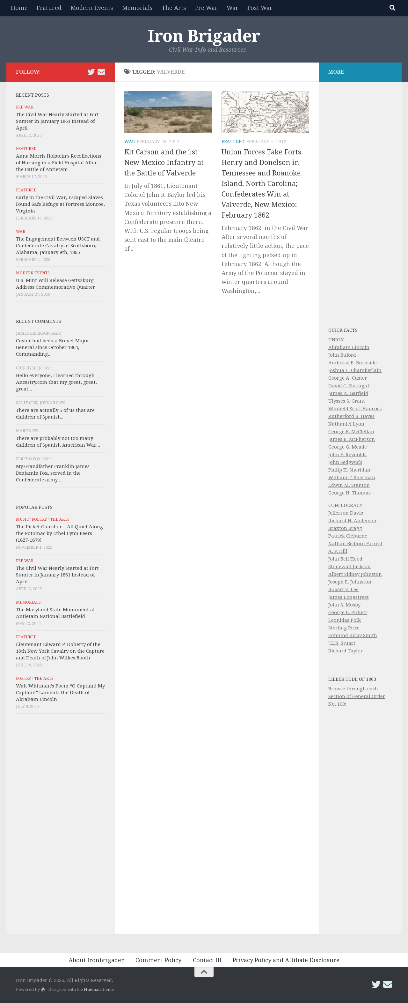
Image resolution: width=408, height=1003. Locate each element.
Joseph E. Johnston (349, 582)
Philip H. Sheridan (349, 470)
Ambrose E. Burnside (352, 363)
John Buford (342, 355)
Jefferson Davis (345, 513)
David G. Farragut (348, 386)
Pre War (206, 7)
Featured (49, 7)
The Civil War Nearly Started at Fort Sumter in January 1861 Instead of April (57, 121)
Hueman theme (99, 989)
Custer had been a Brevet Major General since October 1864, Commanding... (52, 347)
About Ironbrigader (96, 960)
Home (19, 7)
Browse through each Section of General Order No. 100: (356, 696)
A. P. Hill (337, 551)
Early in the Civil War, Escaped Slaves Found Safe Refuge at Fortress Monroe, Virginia (60, 204)
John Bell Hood (345, 559)
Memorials (137, 7)
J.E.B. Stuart (341, 643)
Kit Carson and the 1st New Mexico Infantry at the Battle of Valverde (164, 162)
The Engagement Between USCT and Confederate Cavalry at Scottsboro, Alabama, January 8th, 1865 (58, 245)
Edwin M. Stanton (349, 485)
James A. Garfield (348, 393)
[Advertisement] (60, 825)
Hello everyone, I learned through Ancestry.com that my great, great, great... (56, 382)
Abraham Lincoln (348, 347)
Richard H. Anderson (352, 521)
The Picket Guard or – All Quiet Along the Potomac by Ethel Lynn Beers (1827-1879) (59, 533)
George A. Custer (347, 378)
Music (22, 519)
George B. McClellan (351, 432)
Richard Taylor (345, 651)
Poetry (39, 519)
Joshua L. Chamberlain (355, 370)
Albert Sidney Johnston (355, 574)
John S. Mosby (344, 605)
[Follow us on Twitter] (91, 72)
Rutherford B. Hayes (351, 416)
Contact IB (207, 960)
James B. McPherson (351, 439)
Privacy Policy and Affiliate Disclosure (286, 960)
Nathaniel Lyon (346, 424)
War (232, 7)
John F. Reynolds (347, 454)
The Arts (174, 7)
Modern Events (91, 7)
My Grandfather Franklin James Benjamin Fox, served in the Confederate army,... (53, 473)
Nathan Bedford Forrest (355, 543)
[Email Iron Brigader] (101, 72)
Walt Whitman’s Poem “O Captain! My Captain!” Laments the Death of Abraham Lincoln (60, 692)
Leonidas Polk (344, 620)
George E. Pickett (347, 612)
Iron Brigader (204, 36)
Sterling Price (344, 628)
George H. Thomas (349, 493)
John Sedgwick (345, 462)
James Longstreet (348, 597)
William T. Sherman (351, 477)
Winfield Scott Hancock (355, 409)
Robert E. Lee (343, 589)
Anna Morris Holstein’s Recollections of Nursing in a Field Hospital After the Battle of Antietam (58, 162)
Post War (260, 7)
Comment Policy (158, 960)
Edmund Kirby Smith (352, 635)
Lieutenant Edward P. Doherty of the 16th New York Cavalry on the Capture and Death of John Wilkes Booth (60, 651)
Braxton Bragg (345, 528)
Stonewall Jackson (349, 566)
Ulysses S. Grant (346, 401)
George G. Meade (347, 447)
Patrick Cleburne (347, 536)
